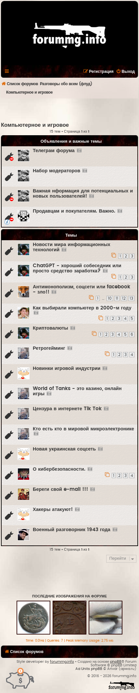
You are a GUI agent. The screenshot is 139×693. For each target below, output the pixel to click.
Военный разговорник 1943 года (71, 529)
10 (110, 298)
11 (117, 298)
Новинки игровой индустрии (66, 368)
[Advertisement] (70, 110)
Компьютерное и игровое (35, 125)
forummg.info (62, 661)
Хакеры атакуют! (53, 509)
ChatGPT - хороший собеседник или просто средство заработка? (77, 268)
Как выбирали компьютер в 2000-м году (82, 308)
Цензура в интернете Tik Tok (67, 408)
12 (124, 298)
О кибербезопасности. (59, 469)
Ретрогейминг (49, 348)
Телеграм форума (54, 150)
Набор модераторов (56, 170)
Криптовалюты (50, 328)
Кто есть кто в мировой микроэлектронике (83, 428)
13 (131, 298)
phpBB (115, 661)
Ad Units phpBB (88, 669)
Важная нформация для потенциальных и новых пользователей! (83, 194)
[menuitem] (125, 71)
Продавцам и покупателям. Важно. (74, 211)
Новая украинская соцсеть (64, 449)
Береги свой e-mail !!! (60, 489)
